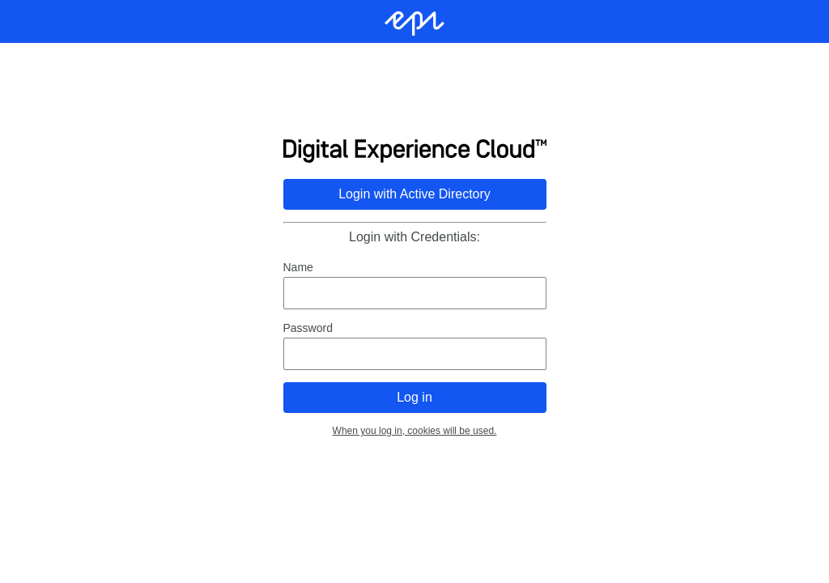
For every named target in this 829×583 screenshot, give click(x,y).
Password (308, 327)
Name (298, 267)
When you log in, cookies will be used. (415, 430)
